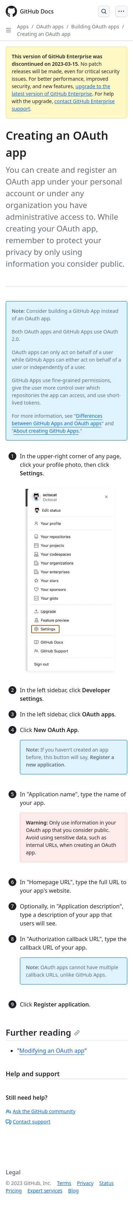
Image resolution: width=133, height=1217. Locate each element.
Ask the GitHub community (41, 1111)
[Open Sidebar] (8, 30)
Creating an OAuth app (44, 34)
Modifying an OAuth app (52, 1051)
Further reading (43, 1032)
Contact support (28, 1121)
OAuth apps (49, 26)
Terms (64, 1183)
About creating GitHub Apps (46, 430)
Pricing (14, 1190)
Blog (73, 1190)
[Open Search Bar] (104, 11)
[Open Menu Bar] (121, 11)
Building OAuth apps (95, 26)
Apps (23, 26)
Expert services (44, 1190)
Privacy (85, 1183)
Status (106, 1183)
